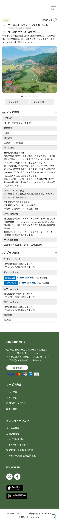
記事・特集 (11, 408)
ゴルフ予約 (11, 392)
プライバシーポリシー (17, 444)
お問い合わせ (13, 433)
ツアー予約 (11, 397)
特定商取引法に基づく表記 (19, 450)
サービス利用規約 (15, 439)
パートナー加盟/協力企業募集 (21, 455)
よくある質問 (13, 428)
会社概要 (17, 367)
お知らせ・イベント (16, 403)
